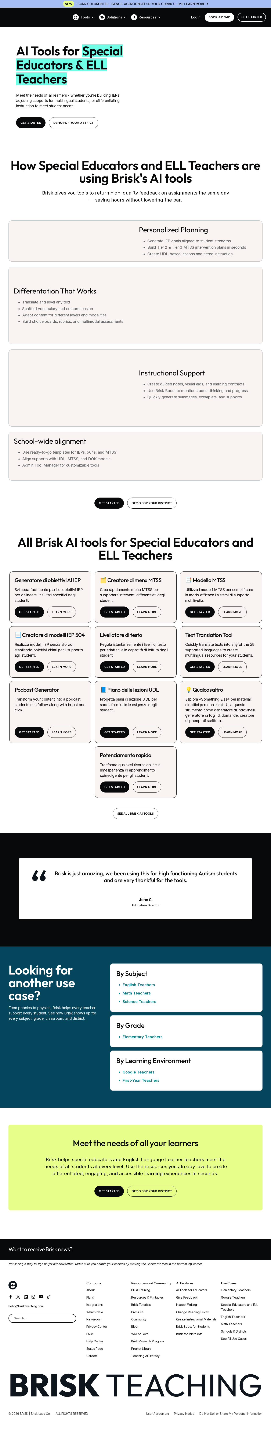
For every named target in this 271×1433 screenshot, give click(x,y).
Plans (90, 1297)
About (90, 1290)
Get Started (251, 17)
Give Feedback (187, 1297)
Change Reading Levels (193, 1312)
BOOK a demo (219, 17)
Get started (29, 612)
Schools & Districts (234, 1331)
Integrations (94, 1304)
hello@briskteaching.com (26, 1306)
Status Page (94, 1348)
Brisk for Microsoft (189, 1334)
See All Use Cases (234, 1338)
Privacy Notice (184, 1413)
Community (139, 1319)
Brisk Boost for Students (193, 1326)
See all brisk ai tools (135, 813)
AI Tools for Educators (191, 1290)
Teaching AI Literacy (145, 1356)
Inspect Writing (186, 1304)
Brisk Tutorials (141, 1304)
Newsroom (93, 1319)
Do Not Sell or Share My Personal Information (231, 1413)
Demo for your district (73, 123)
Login (195, 17)
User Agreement (157, 1413)
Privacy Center (96, 1326)
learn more (62, 612)
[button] (83, 17)
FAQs (90, 1334)
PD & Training (140, 1290)
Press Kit (137, 1312)
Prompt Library (141, 1348)
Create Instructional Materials (196, 1319)
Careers (92, 1356)
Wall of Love (140, 1334)
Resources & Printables (147, 1297)
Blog (134, 1326)
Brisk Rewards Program (147, 1341)
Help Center (94, 1341)
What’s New (94, 1312)
